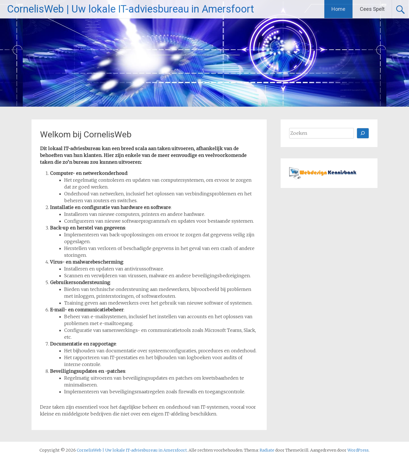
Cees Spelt (372, 9)
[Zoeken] (363, 133)
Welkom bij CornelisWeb (86, 134)
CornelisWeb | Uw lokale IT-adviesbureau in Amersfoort (130, 9)
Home (338, 9)
